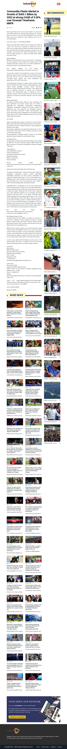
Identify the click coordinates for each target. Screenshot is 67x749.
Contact (60, 747)
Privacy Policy (45, 747)
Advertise (53, 747)
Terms (38, 747)
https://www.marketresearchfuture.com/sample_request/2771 (23, 70)
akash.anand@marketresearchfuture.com (20, 260)
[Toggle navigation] (58, 4)
